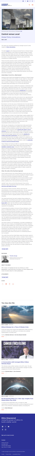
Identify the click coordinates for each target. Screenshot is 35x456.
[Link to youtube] (28, 1)
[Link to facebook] (30, 1)
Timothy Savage (13, 255)
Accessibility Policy (16, 454)
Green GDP (4, 202)
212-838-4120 (5, 444)
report (7, 50)
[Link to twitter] (25, 1)
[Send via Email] (13, 284)
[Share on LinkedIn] (6, 284)
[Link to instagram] (32, 1)
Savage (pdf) (5, 277)
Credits (3, 454)
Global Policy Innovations (11, 37)
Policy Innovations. (10, 47)
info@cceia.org (5, 442)
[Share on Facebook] (9, 284)
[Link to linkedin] (23, 1)
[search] (29, 5)
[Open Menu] (32, 5)
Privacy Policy (8, 454)
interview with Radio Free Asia (9, 186)
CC (21, 31)
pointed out (23, 90)
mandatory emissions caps (8, 146)
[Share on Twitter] (3, 284)
